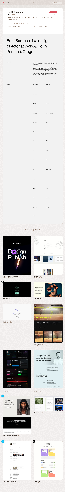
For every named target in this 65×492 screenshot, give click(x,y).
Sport (46, 345)
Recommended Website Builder (8, 277)
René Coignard (6, 321)
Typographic (44, 26)
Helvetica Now (16, 29)
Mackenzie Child (37, 412)
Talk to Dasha (37, 481)
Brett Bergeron (12, 14)
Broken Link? (53, 14)
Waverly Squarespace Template (10, 435)
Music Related (5, 322)
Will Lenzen (36, 276)
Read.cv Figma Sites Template (10, 481)
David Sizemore (37, 298)
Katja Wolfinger (37, 344)
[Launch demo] (18, 435)
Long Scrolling (16, 23)
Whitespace (28, 23)
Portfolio (18, 26)
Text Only (22, 23)
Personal (14, 26)
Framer (2, 282)
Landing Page (36, 345)
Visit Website (53, 12)
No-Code (4, 482)
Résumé (12, 482)
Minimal (40, 26)
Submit (32, 230)
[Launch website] (40, 276)
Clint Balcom (37, 390)
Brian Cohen (5, 390)
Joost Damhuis (6, 298)
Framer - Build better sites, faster (10, 276)
